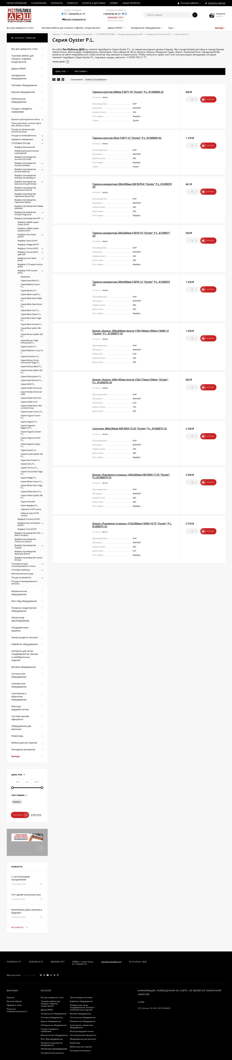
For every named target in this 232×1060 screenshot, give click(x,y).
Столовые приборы (20, 569)
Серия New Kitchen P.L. (31, 380)
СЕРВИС (114, 3)
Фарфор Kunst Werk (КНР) (27, 259)
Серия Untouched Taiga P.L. (31, 472)
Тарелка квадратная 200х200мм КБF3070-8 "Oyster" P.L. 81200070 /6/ (132, 185)
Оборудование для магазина (83, 1039)
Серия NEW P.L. (28, 384)
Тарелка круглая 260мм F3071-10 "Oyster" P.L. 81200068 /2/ (128, 92)
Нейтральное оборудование (54, 1025)
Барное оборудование (51, 1021)
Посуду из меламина (21, 577)
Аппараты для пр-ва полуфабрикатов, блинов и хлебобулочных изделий (82, 1007)
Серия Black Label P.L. (31, 294)
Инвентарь (75, 1043)
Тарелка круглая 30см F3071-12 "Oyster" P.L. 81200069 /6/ (126, 138)
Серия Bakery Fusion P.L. (30, 285)
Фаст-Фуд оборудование (52, 1039)
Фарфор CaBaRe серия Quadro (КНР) (28, 229)
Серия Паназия (28, 501)
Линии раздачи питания (81, 997)
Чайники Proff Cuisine (31, 509)
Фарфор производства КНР (130, 34)
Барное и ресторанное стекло (25, 119)
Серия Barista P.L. (29, 290)
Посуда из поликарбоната (23, 135)
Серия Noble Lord (29, 401)
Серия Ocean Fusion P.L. (32, 411)
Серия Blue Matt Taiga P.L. (31, 319)
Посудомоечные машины (52, 1053)
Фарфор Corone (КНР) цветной (28, 253)
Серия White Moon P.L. (31, 491)
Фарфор (16, 801)
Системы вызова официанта (83, 1035)
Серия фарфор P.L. (29, 505)
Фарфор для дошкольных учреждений (26, 151)
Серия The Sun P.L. (29, 467)
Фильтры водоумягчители (82, 1031)
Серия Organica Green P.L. (31, 432)
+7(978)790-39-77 (112, 13)
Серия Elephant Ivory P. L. (31, 351)
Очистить (36, 815)
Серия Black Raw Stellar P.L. (31, 299)
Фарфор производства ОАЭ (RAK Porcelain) (27, 534)
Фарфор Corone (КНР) (28, 248)
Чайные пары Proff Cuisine (30, 514)
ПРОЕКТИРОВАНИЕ (17, 3)
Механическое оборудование (54, 1035)
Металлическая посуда (22, 573)
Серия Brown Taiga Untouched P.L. (29, 341)
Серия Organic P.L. (29, 421)
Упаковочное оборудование (82, 1021)
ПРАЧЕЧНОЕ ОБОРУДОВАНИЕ (54, 1049)
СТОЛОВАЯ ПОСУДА (106, 34)
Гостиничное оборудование (82, 1017)
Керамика (25, 276)
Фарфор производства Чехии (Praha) (28, 558)
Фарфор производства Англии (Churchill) (25, 158)
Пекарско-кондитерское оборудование (52, 1044)
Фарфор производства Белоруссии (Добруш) (25, 176)
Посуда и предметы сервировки (78, 34)
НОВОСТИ (72, 3)
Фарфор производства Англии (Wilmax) (25, 170)
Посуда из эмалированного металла (24, 582)
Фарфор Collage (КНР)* (28, 244)
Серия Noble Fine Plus (31, 398)
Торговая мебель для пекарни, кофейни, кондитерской (50, 1003)
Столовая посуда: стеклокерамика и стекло (23, 564)
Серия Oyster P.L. (29, 450)
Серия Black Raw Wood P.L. (31, 305)
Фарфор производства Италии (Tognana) (25, 213)
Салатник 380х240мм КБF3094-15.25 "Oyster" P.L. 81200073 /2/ (129, 428)
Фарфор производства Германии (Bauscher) (25, 194)
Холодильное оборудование (54, 1013)
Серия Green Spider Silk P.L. (31, 371)
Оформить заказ (14, 1005)
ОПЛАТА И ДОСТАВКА (93, 3)
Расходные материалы (80, 1050)
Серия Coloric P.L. (29, 346)
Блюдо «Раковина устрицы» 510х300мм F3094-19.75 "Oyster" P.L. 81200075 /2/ (132, 525)
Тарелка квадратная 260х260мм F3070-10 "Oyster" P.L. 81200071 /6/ (131, 234)
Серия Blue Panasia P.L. (31, 324)
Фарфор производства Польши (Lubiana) (25, 540)
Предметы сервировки (22, 139)
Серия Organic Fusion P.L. (31, 416)
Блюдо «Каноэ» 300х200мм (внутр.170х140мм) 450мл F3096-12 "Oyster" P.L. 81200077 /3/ (130, 332)
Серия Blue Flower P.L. (31, 314)
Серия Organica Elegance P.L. (28, 426)
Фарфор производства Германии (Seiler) (25, 201)
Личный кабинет (14, 1001)
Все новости (20, 927)
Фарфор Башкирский (24, 147)
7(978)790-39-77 (36, 961)
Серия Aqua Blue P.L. (30, 280)
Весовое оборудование (80, 1013)
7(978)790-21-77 (14, 961)
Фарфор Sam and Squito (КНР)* (29, 524)
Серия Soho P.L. (28, 463)
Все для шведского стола (52, 997)
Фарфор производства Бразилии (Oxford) (25, 188)
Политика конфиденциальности (17, 1010)
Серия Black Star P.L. (30, 310)
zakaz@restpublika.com (111, 961)
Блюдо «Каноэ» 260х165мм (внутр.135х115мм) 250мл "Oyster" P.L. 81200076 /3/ (130, 381)
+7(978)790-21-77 (76, 13)
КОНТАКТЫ (57, 3)
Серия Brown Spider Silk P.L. (32, 335)
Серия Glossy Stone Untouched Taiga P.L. (30, 361)
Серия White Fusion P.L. (32, 481)
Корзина (10, 997)
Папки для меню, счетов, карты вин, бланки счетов (26, 124)
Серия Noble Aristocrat (31, 388)
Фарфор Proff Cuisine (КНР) (158, 34)
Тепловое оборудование (52, 1017)
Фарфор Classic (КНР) (27, 240)
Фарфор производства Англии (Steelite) (25, 164)
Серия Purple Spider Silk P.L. (32, 455)
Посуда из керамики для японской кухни (22, 130)
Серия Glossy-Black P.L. (31, 366)
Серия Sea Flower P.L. (30, 460)
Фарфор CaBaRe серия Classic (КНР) (28, 223)
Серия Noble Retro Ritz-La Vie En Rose (31, 406)
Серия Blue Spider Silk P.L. (31, 329)
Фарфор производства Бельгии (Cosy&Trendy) (25, 182)
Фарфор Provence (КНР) (29, 519)
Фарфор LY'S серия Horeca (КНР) (30, 265)
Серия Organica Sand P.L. (30, 438)
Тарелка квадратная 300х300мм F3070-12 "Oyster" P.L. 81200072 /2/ (131, 283)
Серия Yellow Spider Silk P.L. (32, 496)
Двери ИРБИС (47, 1009)
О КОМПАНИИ (38, 3)
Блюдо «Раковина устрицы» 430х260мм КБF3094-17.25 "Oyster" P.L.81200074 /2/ (131, 476)
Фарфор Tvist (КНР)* (27, 529)
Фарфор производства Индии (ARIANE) (28, 207)
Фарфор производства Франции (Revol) (25, 552)
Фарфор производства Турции (25, 546)
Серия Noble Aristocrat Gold (31, 392)
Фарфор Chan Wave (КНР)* (27, 235)
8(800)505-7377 (115, 17)
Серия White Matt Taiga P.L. (31, 486)
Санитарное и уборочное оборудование (81, 1026)
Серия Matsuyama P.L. (31, 376)
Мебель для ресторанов (81, 1046)
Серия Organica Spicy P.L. (30, 445)
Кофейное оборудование (81, 1001)
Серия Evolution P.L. (30, 356)
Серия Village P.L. (28, 477)
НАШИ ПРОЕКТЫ (131, 3)
